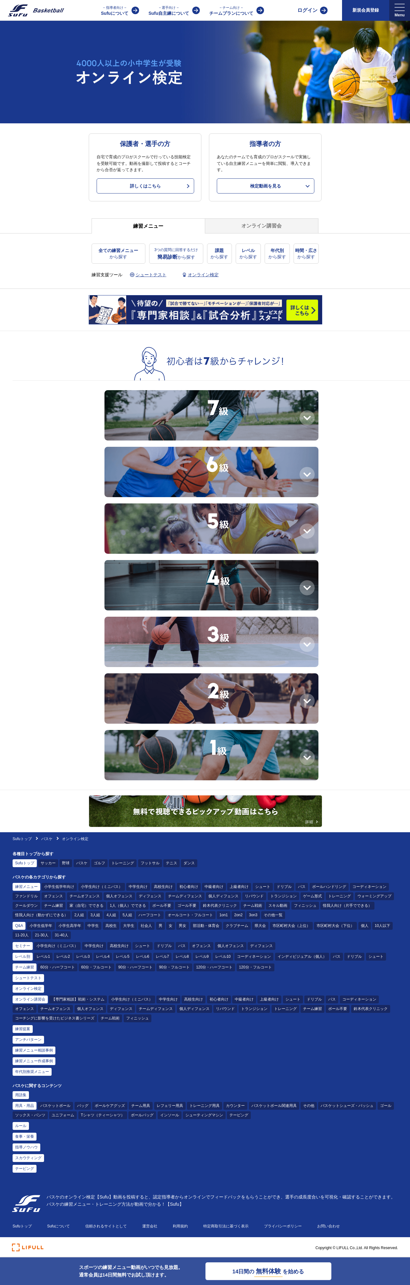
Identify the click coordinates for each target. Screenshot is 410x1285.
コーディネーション (369, 886)
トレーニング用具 (204, 1105)
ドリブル (284, 886)
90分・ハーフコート (135, 967)
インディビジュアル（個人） (302, 956)
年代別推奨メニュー (32, 1071)
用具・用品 (24, 1105)
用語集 (20, 1095)
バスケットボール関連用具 (274, 1105)
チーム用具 (140, 1105)
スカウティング (28, 1158)
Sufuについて (114, 10)
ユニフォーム (63, 1115)
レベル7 (162, 956)
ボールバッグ (142, 1115)
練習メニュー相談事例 (34, 1050)
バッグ (82, 1105)
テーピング (238, 1115)
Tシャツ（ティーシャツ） (103, 1115)
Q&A (19, 925)
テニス (171, 863)
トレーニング (122, 863)
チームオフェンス (85, 896)
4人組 (111, 915)
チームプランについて (231, 10)
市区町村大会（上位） (291, 925)
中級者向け (214, 886)
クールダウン (26, 905)
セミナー (22, 946)
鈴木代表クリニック (220, 905)
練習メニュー (26, 886)
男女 (182, 925)
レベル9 (202, 956)
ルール (20, 1126)
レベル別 (22, 956)
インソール (169, 1115)
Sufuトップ (22, 839)
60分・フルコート (96, 967)
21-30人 (41, 935)
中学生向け (138, 886)
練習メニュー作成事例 (34, 1061)
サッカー (48, 863)
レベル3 (83, 956)
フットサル (150, 863)
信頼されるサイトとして (106, 1226)
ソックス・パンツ (30, 1115)
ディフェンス (150, 896)
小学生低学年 (41, 925)
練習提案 (22, 1029)
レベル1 (43, 956)
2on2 (238, 915)
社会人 (146, 925)
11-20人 (22, 935)
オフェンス (53, 896)
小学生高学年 (70, 925)
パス (302, 886)
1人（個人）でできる (128, 905)
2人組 (79, 915)
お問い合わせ (328, 1226)
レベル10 (223, 956)
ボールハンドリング (329, 886)
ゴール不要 (186, 905)
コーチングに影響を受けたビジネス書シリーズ (54, 1018)
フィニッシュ (305, 905)
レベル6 (142, 956)
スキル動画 (277, 905)
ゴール (385, 1105)
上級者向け (239, 886)
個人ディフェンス (223, 896)
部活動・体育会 (206, 925)
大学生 (128, 925)
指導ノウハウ (26, 1147)
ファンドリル (26, 896)
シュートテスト (28, 978)
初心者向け (188, 886)
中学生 (93, 925)
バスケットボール (55, 1105)
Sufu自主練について (169, 10)
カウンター (235, 1105)
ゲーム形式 (312, 896)
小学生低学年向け (59, 886)
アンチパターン (28, 1039)
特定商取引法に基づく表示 (226, 1226)
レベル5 (122, 956)
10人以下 (382, 925)
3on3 (253, 915)
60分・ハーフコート (57, 967)
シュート (262, 886)
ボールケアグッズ (110, 1105)
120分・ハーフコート (214, 967)
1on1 (223, 915)
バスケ (47, 839)
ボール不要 (161, 905)
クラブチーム (237, 925)
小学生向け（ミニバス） (101, 886)
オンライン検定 (28, 988)
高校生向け (163, 886)
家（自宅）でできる (87, 905)
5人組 (127, 915)
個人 (364, 925)
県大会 (260, 925)
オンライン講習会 (30, 999)
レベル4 (103, 956)
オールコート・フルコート (190, 915)
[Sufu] (32, 10)
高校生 (111, 925)
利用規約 (180, 1226)
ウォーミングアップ (374, 896)
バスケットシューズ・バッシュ (347, 1105)
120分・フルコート (255, 967)
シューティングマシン (204, 1115)
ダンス (189, 863)
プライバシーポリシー (283, 1226)
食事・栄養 (24, 1136)
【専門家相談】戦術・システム (78, 999)
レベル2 (63, 956)
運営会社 (149, 1226)
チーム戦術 (252, 905)
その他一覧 (273, 915)
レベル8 (182, 956)
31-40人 (61, 935)
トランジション (283, 896)
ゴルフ (99, 863)
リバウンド (254, 896)
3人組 (95, 915)
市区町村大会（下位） (335, 925)
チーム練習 (53, 905)
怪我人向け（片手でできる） (347, 905)
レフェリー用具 (170, 1105)
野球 (66, 863)
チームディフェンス (185, 896)
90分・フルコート (174, 967)
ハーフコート (149, 915)
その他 (308, 1105)
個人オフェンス (119, 896)
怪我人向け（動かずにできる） (41, 915)
